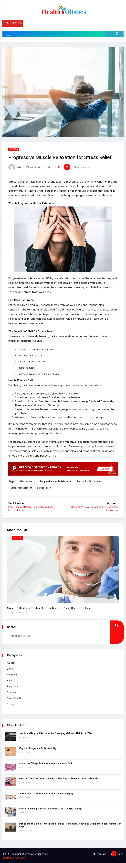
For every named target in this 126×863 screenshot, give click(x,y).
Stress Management (22, 487)
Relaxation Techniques (90, 481)
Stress (14, 149)
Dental (10, 667)
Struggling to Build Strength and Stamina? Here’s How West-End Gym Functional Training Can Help (68, 824)
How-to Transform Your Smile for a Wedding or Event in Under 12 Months (59, 777)
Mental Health (28, 481)
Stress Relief (45, 487)
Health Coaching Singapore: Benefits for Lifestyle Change (50, 807)
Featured (12, 673)
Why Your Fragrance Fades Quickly (37, 747)
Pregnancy (13, 685)
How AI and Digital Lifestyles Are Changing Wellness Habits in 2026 (55, 732)
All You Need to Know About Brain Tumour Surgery (46, 792)
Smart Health (14, 697)
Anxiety (11, 661)
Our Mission (116, 852)
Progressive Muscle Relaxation (57, 481)
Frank (16, 167)
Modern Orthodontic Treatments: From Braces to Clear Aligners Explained (50, 608)
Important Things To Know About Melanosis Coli (45, 762)
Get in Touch (98, 852)
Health (17, 538)
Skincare (12, 691)
